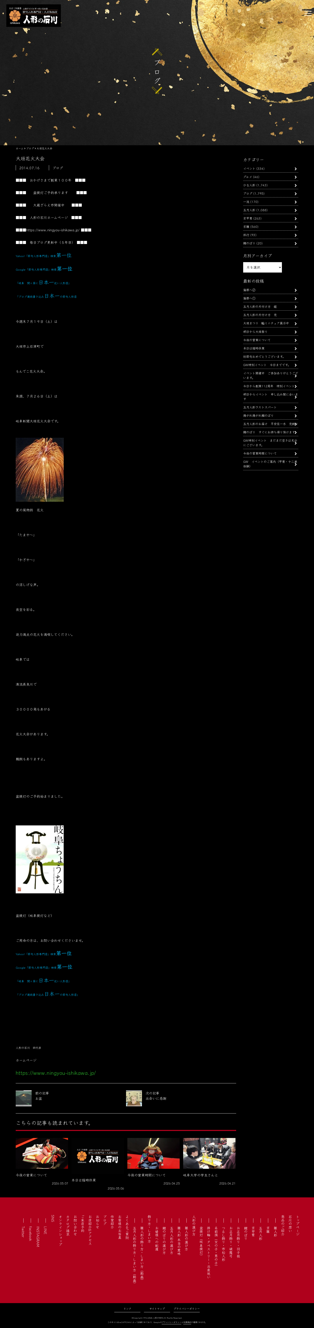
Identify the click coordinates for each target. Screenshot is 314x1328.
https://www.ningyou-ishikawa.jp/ (53, 229)
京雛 (246, 226)
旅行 (246, 234)
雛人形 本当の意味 (179, 1240)
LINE (45, 1230)
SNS (53, 1218)
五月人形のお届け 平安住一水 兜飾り (270, 423)
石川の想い (290, 1223)
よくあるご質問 (127, 1227)
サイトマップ (157, 1308)
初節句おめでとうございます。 (264, 356)
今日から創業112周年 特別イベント (269, 386)
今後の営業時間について (260, 453)
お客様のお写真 (119, 1227)
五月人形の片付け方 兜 (260, 314)
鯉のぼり (249, 243)
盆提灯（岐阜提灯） (201, 1242)
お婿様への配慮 (156, 1238)
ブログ (247, 193)
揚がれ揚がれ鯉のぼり (258, 415)
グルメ (247, 176)
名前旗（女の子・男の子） (216, 1247)
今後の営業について (257, 339)
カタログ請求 (67, 1225)
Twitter (23, 1231)
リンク (127, 1308)
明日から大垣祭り (255, 331)
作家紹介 (112, 1222)
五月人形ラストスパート (260, 407)
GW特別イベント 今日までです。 (267, 364)
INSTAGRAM (38, 1236)
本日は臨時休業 (254, 348)
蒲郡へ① (249, 298)
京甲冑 (247, 218)
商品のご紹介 (282, 1225)
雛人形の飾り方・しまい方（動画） (142, 1254)
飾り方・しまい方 (149, 1229)
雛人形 (275, 1231)
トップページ (297, 1225)
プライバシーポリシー (187, 1308)
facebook (30, 1233)
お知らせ (97, 1222)
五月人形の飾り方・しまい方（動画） (134, 1256)
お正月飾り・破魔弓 (231, 1242)
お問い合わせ (75, 1225)
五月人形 (249, 210)
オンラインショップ (60, 1230)
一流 (246, 201)
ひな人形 (249, 185)
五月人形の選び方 (171, 1240)
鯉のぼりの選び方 (164, 1240)
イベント (249, 168)
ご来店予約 (82, 1223)
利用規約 (187, 1322)
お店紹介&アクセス (90, 1230)
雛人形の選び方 (186, 1238)
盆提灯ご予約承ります (50, 192)
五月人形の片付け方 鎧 (260, 306)
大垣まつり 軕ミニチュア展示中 (266, 323)
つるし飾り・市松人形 (223, 1243)
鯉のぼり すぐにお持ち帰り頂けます (269, 432)
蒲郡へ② (249, 289)
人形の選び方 (193, 1225)
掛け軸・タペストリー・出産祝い (208, 1252)
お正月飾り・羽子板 (238, 1242)
